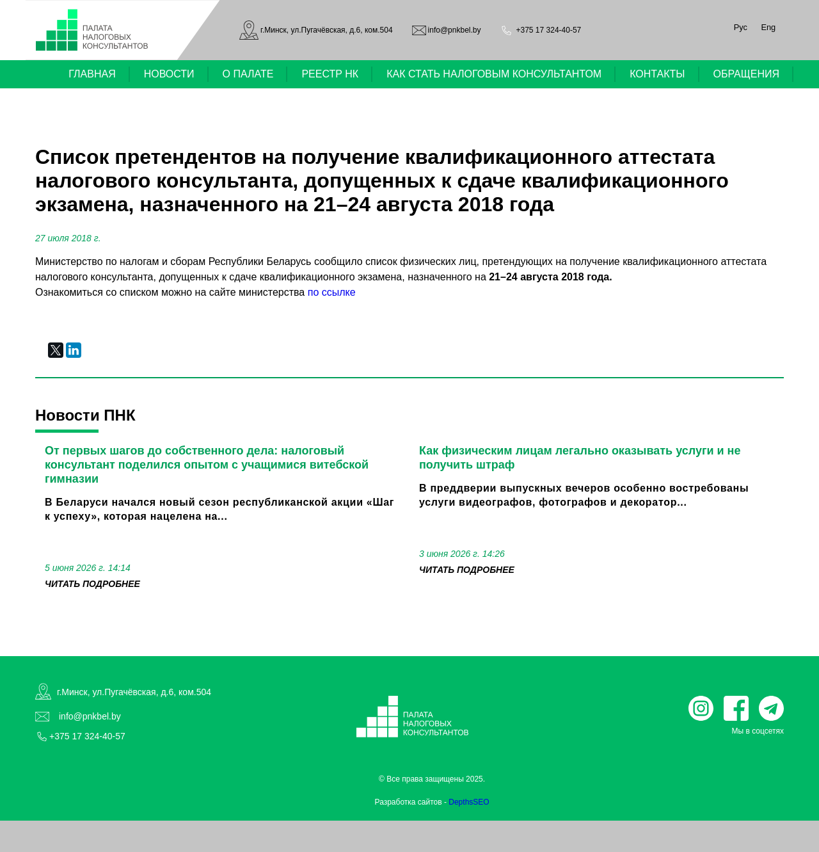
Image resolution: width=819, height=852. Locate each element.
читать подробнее (92, 584)
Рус (740, 27)
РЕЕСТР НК (329, 73)
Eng (768, 27)
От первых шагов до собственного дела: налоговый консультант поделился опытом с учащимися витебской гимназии (207, 464)
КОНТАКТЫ (657, 73)
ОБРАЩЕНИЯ (746, 73)
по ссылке (332, 292)
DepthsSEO (469, 802)
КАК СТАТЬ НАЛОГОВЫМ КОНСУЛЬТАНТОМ (493, 73)
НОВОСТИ (169, 73)
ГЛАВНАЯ (91, 73)
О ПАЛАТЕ (248, 73)
